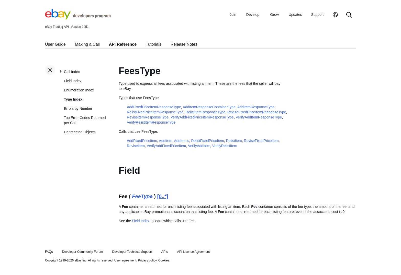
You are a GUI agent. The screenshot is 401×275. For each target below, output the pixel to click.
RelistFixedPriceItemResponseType (155, 112)
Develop (252, 15)
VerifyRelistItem (224, 146)
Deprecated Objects (80, 132)
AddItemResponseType (256, 107)
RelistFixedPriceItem (207, 141)
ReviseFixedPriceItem (261, 141)
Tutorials (153, 44)
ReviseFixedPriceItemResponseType (256, 112)
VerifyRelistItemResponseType (151, 122)
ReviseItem (136, 146)
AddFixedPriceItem (142, 141)
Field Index (72, 81)
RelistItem (234, 141)
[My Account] (335, 15)
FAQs (49, 252)
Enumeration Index (79, 90)
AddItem (165, 141)
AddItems (181, 141)
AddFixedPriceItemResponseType (154, 107)
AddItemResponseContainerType (209, 107)
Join (233, 15)
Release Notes (184, 44)
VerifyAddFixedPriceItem (166, 146)
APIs (164, 252)
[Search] (349, 15)
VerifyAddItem (199, 146)
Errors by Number (78, 108)
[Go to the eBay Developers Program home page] (78, 18)
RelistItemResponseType (206, 112)
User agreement (125, 260)
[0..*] (162, 196)
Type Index (73, 99)
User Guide (55, 44)
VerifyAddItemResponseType (259, 117)
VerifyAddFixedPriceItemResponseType (202, 117)
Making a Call (87, 44)
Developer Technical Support (132, 252)
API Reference (123, 44)
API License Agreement (193, 252)
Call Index (72, 72)
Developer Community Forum (82, 252)
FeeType (142, 196)
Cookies (163, 260)
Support (317, 15)
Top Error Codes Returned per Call (85, 120)
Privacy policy (147, 260)
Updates (295, 15)
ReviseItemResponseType (148, 117)
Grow (274, 15)
